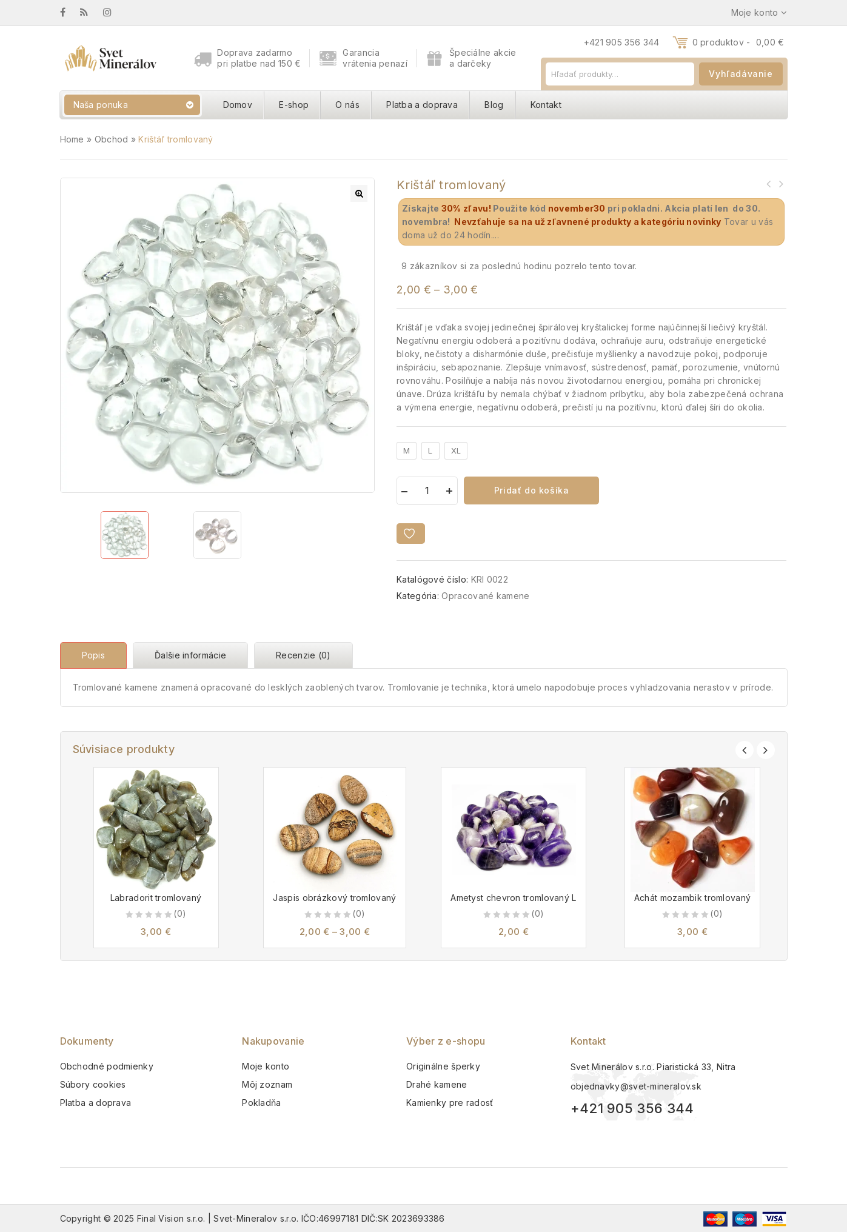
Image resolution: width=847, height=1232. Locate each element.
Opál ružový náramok (780, 184)
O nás (347, 104)
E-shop (294, 104)
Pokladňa (261, 1102)
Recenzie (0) (303, 655)
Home (72, 139)
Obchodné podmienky (106, 1066)
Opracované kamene (485, 596)
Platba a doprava (422, 104)
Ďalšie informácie (190, 655)
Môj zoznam (267, 1084)
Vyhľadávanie (740, 74)
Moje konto (265, 1066)
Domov (238, 104)
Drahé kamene (436, 1084)
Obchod (112, 139)
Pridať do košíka (531, 490)
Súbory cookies (93, 1084)
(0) (179, 913)
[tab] (96, 655)
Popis (93, 655)
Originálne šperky (443, 1066)
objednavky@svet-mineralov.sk (636, 1086)
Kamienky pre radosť (450, 1102)
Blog (493, 104)
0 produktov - (738, 42)
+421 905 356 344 (622, 42)
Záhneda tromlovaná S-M (768, 184)
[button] (358, 193)
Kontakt (546, 104)
